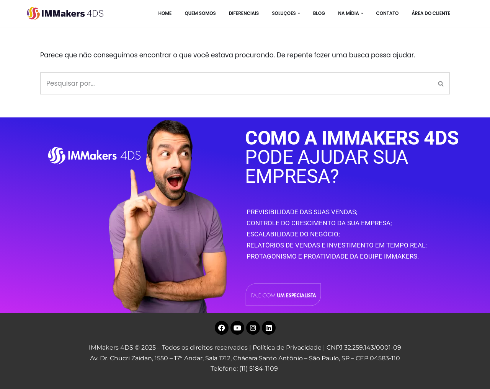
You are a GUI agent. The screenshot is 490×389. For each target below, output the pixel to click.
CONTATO (387, 13)
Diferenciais (244, 13)
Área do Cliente (431, 13)
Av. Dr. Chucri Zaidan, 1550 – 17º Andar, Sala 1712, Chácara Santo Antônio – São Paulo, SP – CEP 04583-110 (245, 358)
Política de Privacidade (287, 347)
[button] (299, 13)
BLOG (319, 13)
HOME (165, 13)
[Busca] (236, 83)
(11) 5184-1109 (258, 368)
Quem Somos (200, 13)
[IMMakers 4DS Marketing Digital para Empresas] (67, 13)
